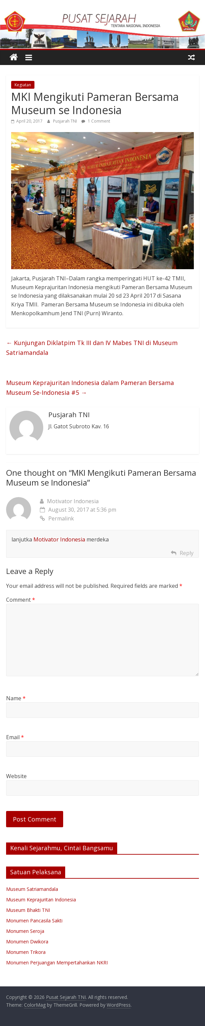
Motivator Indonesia (73, 501)
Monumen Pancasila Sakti (34, 920)
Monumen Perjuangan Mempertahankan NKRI (57, 962)
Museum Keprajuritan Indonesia (41, 899)
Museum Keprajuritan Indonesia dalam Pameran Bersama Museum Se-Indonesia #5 (90, 388)
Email (15, 737)
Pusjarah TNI (65, 121)
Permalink (57, 518)
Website (16, 776)
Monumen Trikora (26, 952)
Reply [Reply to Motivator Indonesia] (187, 553)
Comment (20, 599)
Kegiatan (23, 85)
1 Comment (95, 121)
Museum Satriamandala (32, 889)
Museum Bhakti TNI (28, 910)
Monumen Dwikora (27, 941)
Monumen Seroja (25, 931)
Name (16, 698)
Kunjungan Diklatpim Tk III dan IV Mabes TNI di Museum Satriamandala (92, 348)
